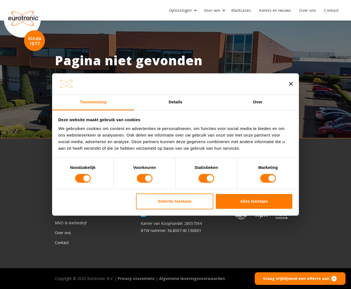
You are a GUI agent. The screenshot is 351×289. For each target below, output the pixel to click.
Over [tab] (258, 102)
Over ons (307, 10)
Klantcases (241, 10)
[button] (181, 10)
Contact (331, 10)
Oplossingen (180, 10)
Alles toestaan (254, 201)
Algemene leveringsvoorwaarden (192, 278)
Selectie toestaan (175, 201)
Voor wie (212, 10)
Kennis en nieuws (275, 10)
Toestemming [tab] (93, 102)
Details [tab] (175, 102)
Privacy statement (136, 278)
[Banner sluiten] (291, 84)
